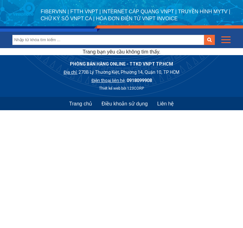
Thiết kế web (109, 88)
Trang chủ (80, 103)
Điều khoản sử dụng (125, 103)
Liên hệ (165, 103)
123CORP (135, 88)
